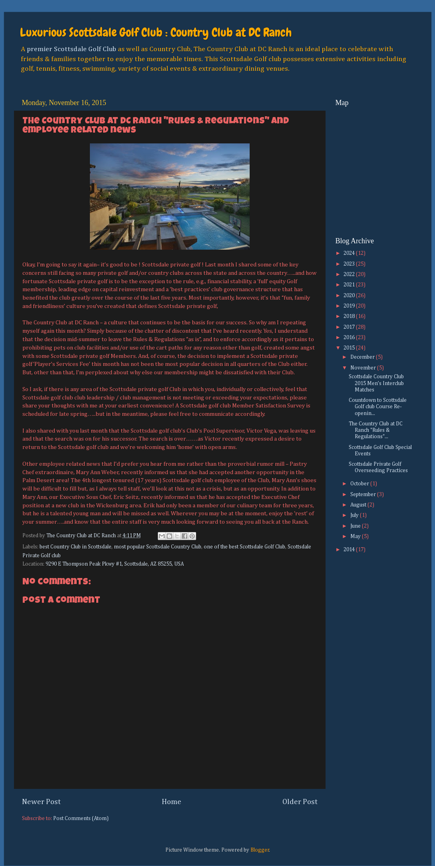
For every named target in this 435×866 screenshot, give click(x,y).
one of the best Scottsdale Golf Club (244, 547)
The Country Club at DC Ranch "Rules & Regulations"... (376, 430)
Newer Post (41, 802)
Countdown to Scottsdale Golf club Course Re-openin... (378, 406)
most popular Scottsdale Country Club (157, 547)
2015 (350, 348)
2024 (350, 253)
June (356, 526)
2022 (350, 274)
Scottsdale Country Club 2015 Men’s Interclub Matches (376, 383)
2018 (350, 316)
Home (171, 802)
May (356, 536)
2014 (350, 549)
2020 (350, 295)
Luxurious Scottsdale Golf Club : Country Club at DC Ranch (156, 32)
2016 (350, 337)
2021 (350, 285)
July (355, 515)
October (360, 484)
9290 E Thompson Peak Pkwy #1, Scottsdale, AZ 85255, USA (115, 564)
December (363, 357)
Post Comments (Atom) (81, 818)
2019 (350, 306)
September (363, 494)
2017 (350, 327)
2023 (350, 264)
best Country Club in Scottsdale (75, 547)
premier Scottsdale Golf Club (71, 49)
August (358, 505)
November (363, 368)
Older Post (300, 802)
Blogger (259, 850)
